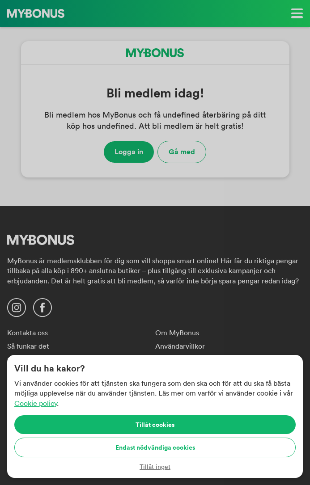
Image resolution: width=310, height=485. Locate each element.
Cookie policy (35, 403)
